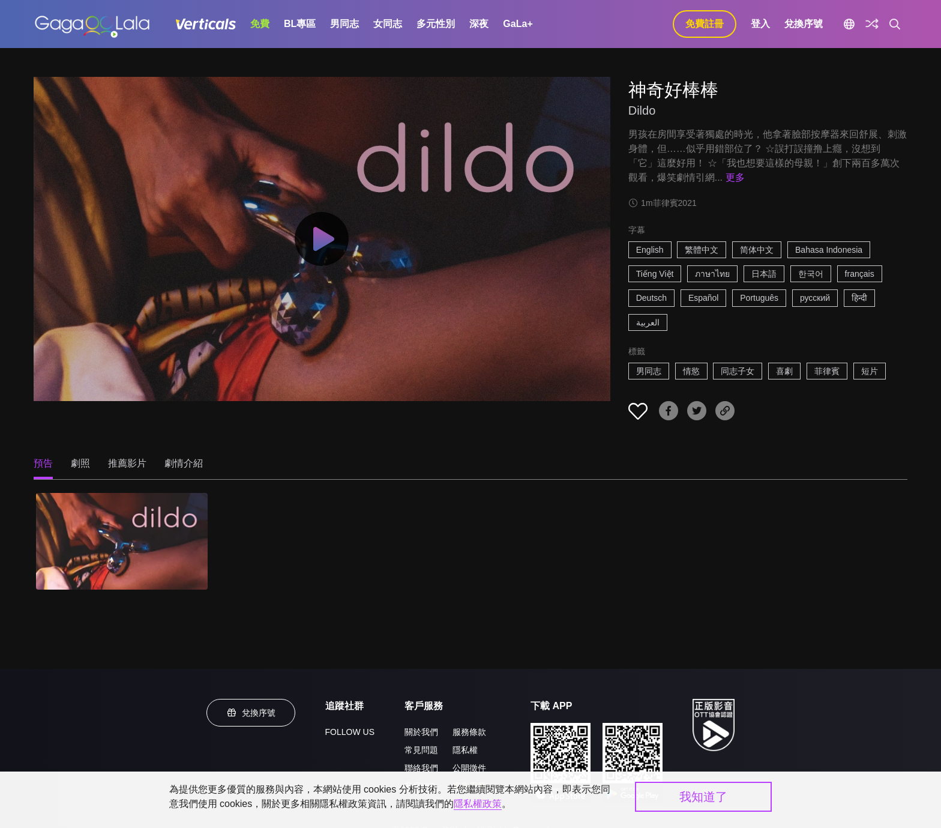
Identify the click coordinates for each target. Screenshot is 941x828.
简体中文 (757, 250)
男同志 (344, 24)
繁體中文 (701, 250)
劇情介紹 (183, 463)
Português (759, 298)
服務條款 (469, 732)
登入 (760, 24)
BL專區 (300, 24)
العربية (648, 322)
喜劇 (784, 371)
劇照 (80, 463)
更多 (735, 177)
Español (703, 298)
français (859, 274)
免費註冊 (704, 24)
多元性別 (435, 24)
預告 (43, 463)
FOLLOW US (349, 732)
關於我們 (421, 732)
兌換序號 (803, 24)
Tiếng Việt (655, 274)
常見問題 (421, 750)
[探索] (872, 24)
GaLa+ (517, 24)
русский (815, 298)
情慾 (691, 371)
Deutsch (651, 298)
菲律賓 (827, 371)
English (650, 250)
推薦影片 (127, 463)
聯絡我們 (421, 768)
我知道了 (703, 796)
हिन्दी (859, 298)
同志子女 (737, 371)
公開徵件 (469, 768)
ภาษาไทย (712, 274)
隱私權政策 (478, 804)
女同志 (387, 24)
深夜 (479, 24)
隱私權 (465, 750)
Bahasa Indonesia (828, 250)
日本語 (764, 274)
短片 (869, 371)
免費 (259, 24)
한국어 (810, 274)
